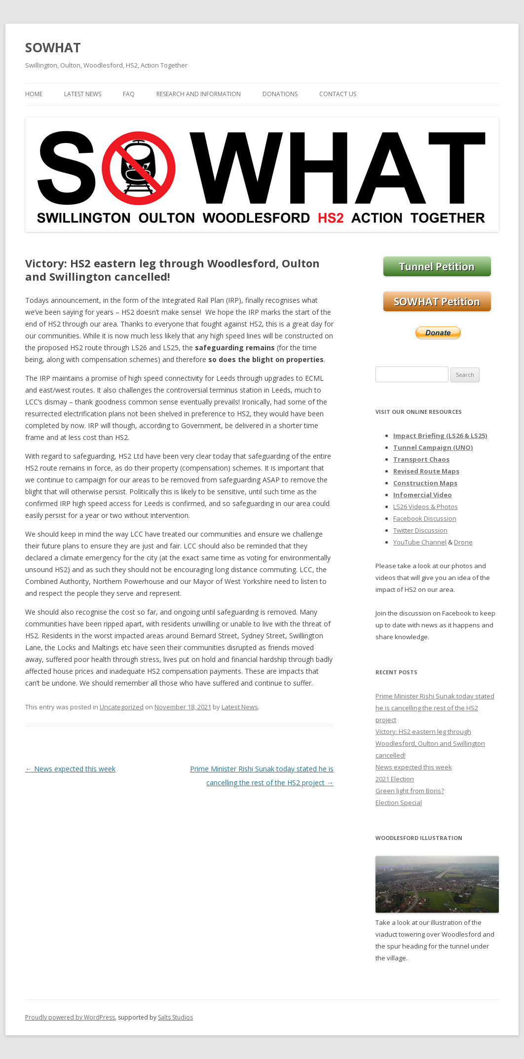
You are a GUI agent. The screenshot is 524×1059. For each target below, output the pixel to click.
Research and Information (198, 94)
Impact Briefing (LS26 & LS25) (440, 435)
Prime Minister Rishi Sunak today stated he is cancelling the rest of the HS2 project (434, 708)
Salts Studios (175, 1017)
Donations (280, 94)
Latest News (82, 94)
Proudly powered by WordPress (70, 1017)
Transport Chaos (421, 459)
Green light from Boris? (409, 790)
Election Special (398, 802)
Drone (463, 542)
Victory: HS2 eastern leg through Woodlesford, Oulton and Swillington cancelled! (430, 743)
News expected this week (70, 768)
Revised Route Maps (426, 471)
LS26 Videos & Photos (425, 506)
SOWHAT (53, 47)
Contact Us (337, 94)
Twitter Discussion (420, 530)
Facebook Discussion (424, 518)
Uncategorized (122, 706)
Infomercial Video (422, 494)
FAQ (129, 94)
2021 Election (394, 778)
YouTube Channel (420, 542)
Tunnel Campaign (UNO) (433, 447)
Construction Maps (425, 482)
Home (33, 94)
